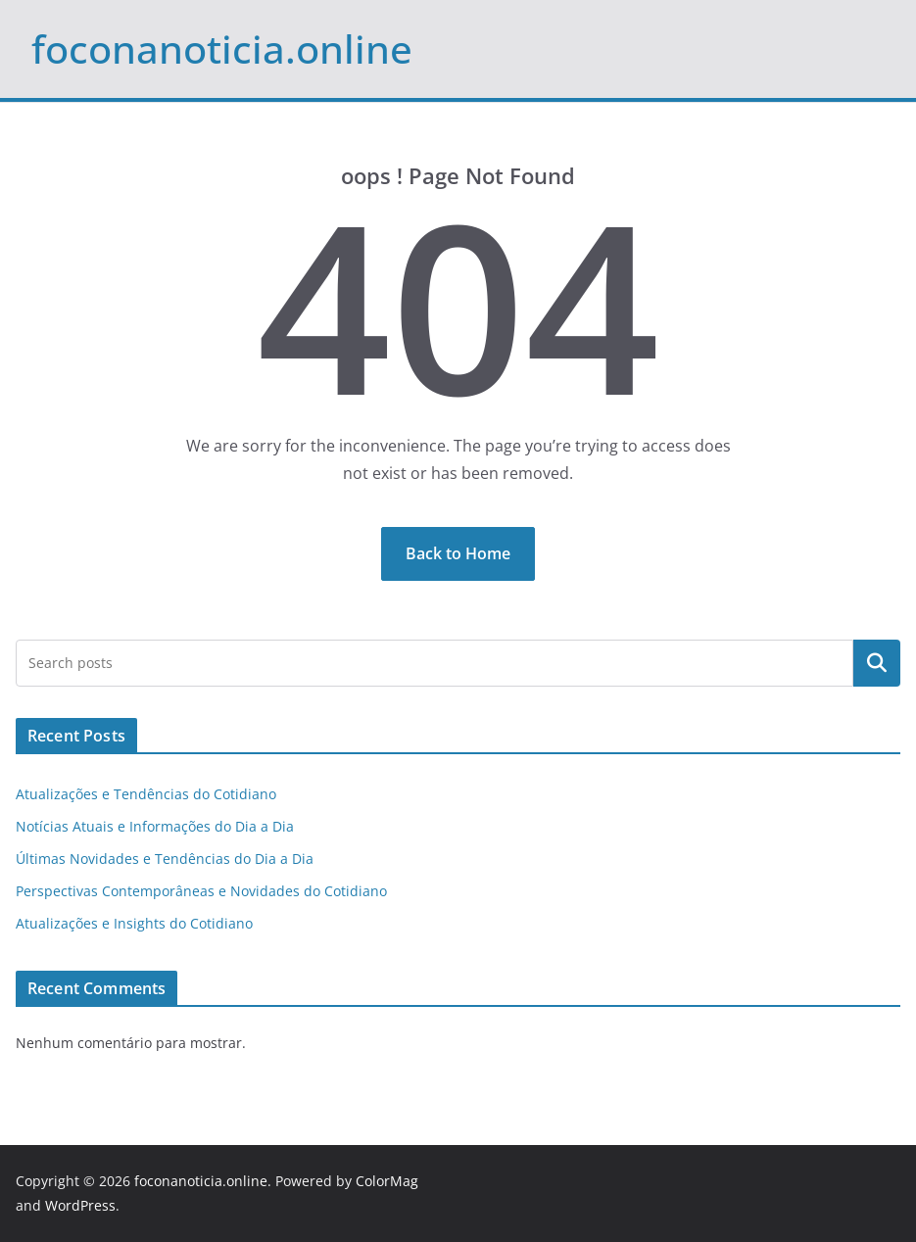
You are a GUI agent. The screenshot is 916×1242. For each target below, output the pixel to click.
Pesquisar (876, 663)
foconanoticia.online (221, 48)
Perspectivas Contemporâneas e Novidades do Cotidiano (201, 891)
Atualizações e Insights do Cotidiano (134, 923)
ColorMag (387, 1180)
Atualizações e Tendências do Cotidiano (146, 794)
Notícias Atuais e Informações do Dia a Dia (155, 826)
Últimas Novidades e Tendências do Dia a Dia (164, 858)
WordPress (80, 1205)
